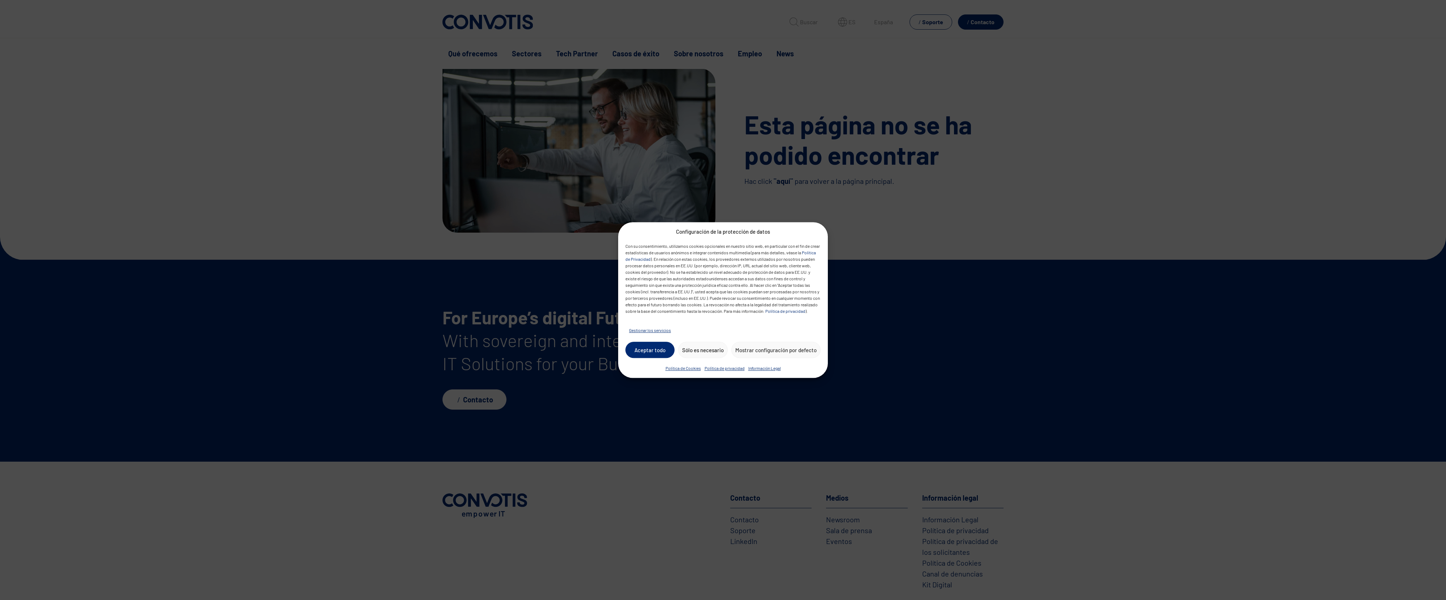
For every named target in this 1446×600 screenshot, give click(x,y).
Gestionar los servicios (650, 330)
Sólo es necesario (703, 350)
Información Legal (764, 368)
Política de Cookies (683, 368)
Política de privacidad (785, 311)
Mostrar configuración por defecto (776, 350)
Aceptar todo (650, 350)
